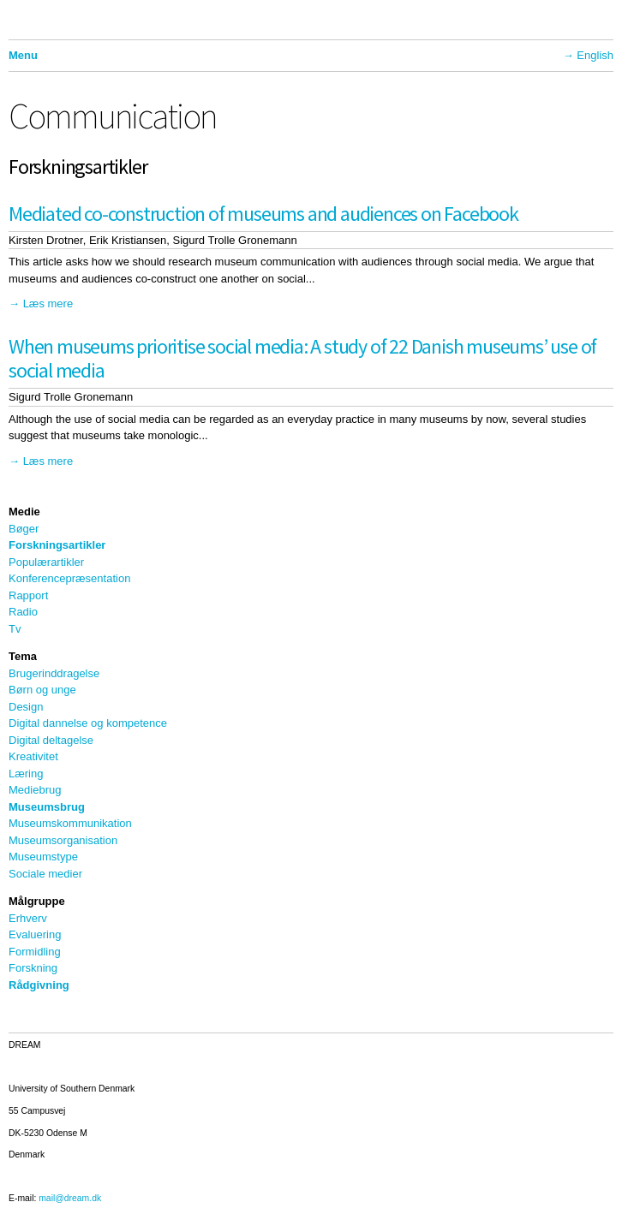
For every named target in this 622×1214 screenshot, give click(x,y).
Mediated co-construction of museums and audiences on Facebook (263, 213)
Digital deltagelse (51, 740)
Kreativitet (33, 756)
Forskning (33, 967)
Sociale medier (45, 873)
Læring (26, 773)
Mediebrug (35, 789)
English (595, 55)
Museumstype (43, 856)
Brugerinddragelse (54, 673)
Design (26, 706)
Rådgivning (39, 985)
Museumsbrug (47, 806)
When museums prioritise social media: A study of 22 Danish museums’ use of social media (302, 358)
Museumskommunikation (70, 823)
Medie (24, 511)
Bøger (24, 528)
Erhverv (28, 918)
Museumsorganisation (63, 840)
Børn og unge (42, 689)
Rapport (28, 595)
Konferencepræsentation (69, 578)
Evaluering (35, 934)
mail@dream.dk (70, 1198)
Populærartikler (46, 562)
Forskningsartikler (57, 545)
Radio (23, 611)
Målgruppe (37, 901)
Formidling (35, 951)
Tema (23, 656)
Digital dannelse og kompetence (88, 723)
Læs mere (48, 303)
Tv (15, 628)
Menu (23, 55)
